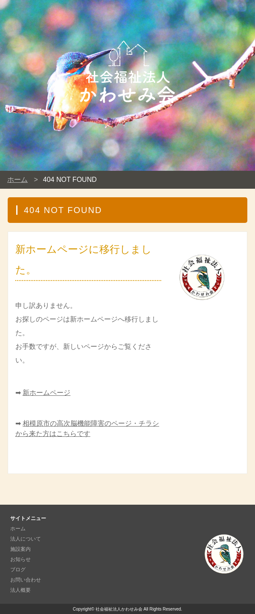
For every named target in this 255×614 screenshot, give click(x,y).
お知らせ (20, 559)
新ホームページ (46, 392)
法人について (25, 539)
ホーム (17, 179)
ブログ (18, 570)
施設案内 (20, 549)
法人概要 (20, 590)
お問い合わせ (25, 580)
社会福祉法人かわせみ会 (119, 609)
